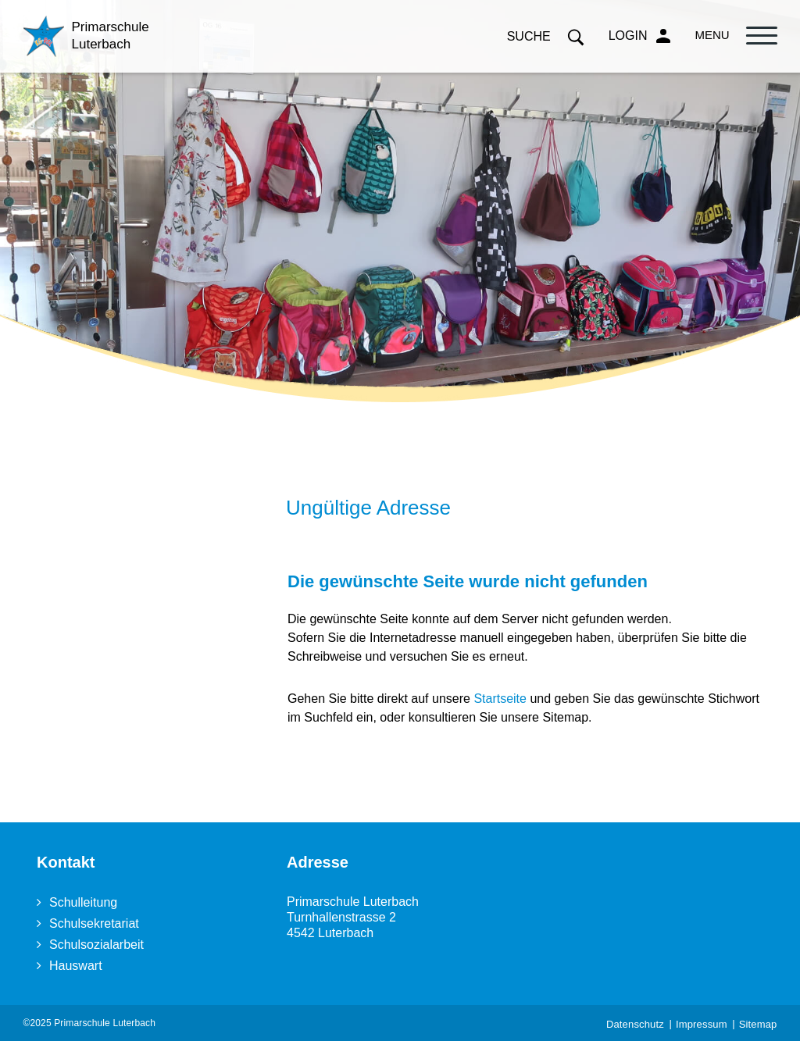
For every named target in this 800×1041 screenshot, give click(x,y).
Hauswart (75, 965)
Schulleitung (83, 902)
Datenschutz (635, 1024)
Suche (546, 36)
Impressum (701, 1024)
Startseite (500, 698)
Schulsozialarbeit (96, 944)
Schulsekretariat (94, 923)
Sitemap (758, 1024)
